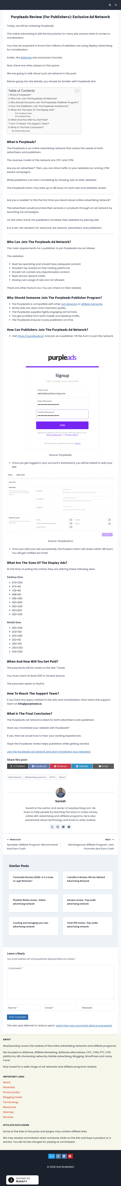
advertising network (35, 777)
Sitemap (8, 1112)
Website (87, 1008)
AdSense (26, 57)
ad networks (69, 304)
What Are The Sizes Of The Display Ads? (33, 109)
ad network (14, 777)
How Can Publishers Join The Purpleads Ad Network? (40, 106)
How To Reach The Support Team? (30, 123)
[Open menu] (115, 5)
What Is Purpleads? (20, 94)
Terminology (11, 1102)
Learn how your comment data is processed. (84, 1025)
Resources (9, 1107)
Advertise (9, 1087)
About (6, 1082)
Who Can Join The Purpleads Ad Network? (34, 98)
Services (8, 1117)
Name (13, 1008)
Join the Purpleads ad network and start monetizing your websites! (49, 751)
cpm (62, 777)
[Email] (60, 1008)
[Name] (23, 1008)
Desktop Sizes (25, 113)
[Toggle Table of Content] (76, 91)
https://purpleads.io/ (31, 336)
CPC (53, 777)
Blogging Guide (12, 1097)
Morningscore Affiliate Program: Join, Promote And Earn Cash (88, 843)
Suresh (60, 801)
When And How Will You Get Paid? (29, 119)
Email (49, 1008)
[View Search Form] (110, 5)
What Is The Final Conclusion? (27, 127)
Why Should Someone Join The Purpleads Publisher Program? (45, 102)
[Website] (97, 1008)
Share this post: (22, 130)
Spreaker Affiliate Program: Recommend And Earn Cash (32, 843)
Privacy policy (11, 1092)
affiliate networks (92, 304)
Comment (15, 968)
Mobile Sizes (25, 116)
